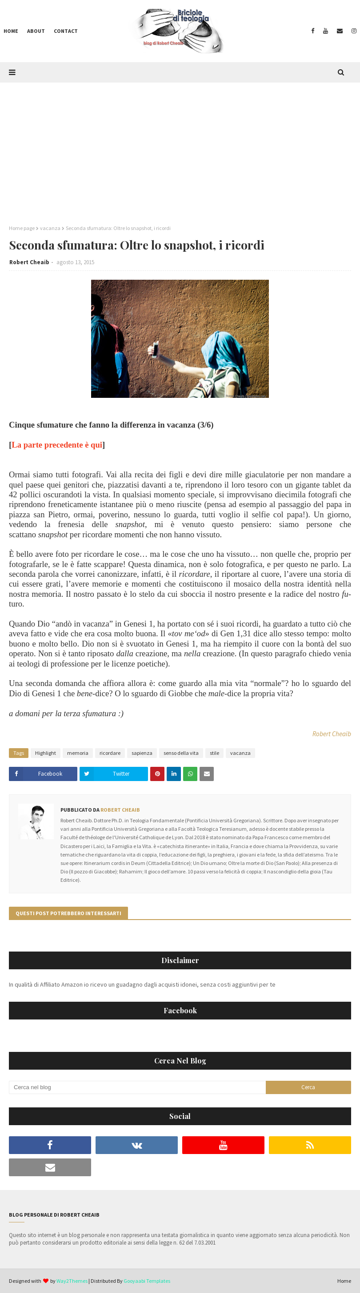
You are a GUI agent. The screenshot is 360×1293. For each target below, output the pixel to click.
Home (344, 1280)
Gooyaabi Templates (147, 1280)
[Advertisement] (180, 149)
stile (214, 753)
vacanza (50, 228)
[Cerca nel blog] (137, 1087)
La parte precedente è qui (57, 444)
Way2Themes (72, 1280)
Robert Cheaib (29, 262)
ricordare (110, 753)
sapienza (142, 753)
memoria (77, 753)
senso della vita (181, 753)
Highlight (45, 753)
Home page (22, 228)
